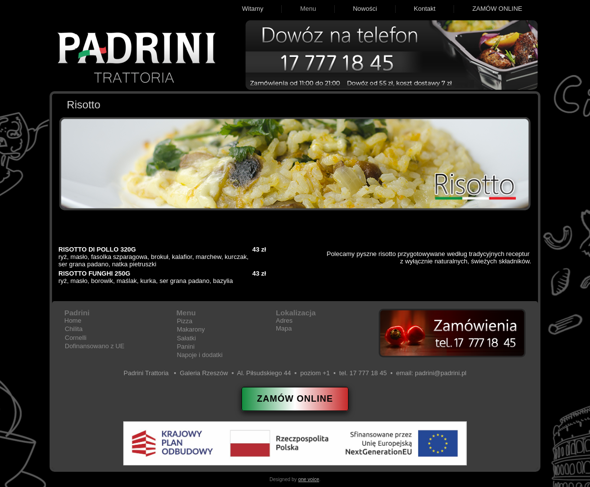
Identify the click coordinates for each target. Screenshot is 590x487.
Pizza (184, 321)
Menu (308, 8)
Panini (185, 346)
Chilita (73, 329)
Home (72, 320)
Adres (284, 320)
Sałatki (186, 338)
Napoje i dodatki (199, 355)
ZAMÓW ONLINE (497, 8)
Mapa (284, 328)
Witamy (252, 8)
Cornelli (75, 337)
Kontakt (424, 8)
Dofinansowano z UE (94, 346)
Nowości (365, 8)
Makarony (191, 329)
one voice (308, 479)
